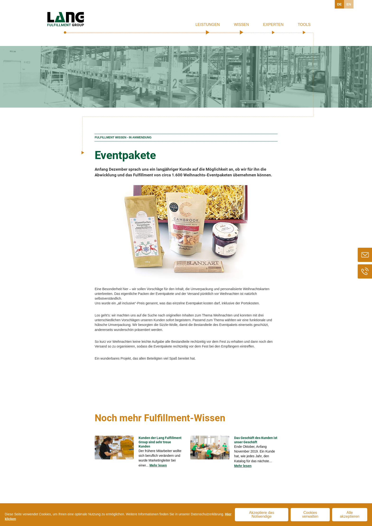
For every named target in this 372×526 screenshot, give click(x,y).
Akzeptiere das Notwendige (261, 514)
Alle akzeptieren (349, 514)
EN (348, 4)
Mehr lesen (158, 465)
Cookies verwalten (310, 514)
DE (339, 4)
